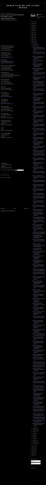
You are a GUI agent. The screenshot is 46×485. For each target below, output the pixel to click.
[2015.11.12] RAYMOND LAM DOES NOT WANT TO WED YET (39, 273)
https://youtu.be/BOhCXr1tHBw (7, 62)
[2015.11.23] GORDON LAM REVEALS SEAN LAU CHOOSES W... (38, 143)
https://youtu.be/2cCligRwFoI (6, 167)
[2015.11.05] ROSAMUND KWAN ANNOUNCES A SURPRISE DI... (38, 347)
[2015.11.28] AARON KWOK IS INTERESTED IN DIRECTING (39, 78)
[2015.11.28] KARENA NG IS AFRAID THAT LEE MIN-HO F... (39, 90)
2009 (33, 454)
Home (15, 208)
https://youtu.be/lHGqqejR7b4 (6, 124)
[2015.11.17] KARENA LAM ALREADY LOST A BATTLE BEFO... (38, 221)
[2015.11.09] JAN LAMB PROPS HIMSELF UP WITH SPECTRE (39, 304)
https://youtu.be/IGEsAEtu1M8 (7, 130)
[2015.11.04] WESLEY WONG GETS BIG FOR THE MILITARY (38, 378)
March (34, 440)
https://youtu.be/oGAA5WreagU (7, 69)
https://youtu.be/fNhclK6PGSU (7, 57)
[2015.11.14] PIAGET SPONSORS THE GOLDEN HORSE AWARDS (39, 245)
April (34, 438)
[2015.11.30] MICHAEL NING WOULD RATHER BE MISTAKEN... (38, 58)
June (34, 435)
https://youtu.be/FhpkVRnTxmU (7, 76)
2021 (33, 32)
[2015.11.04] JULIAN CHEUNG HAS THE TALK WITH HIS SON (39, 374)
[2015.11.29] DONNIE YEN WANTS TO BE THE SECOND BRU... (38, 65)
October (34, 428)
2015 (33, 42)
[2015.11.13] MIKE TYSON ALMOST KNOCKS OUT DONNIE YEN (38, 261)
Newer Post (3, 208)
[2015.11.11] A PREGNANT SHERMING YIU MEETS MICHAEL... (38, 295)
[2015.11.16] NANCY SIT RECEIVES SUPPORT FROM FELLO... (38, 236)
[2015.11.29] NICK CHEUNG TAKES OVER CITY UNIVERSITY (38, 70)
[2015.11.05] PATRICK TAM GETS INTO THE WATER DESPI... (38, 343)
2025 (33, 25)
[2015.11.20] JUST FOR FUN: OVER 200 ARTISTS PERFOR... (38, 164)
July (34, 433)
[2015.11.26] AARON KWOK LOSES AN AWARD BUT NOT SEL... (38, 121)
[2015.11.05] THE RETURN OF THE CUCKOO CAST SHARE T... (39, 351)
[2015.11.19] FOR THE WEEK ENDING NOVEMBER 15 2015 (38, 190)
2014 (33, 446)
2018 (33, 37)
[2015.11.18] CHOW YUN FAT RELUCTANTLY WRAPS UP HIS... (39, 206)
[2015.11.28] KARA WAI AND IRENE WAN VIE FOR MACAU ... (38, 95)
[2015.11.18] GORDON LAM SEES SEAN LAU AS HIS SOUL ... (38, 202)
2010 (33, 453)
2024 (33, 27)
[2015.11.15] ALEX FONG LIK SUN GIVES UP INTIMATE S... (38, 241)
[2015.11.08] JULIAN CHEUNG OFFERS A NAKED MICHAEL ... (39, 313)
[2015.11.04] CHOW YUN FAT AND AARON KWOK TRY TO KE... (39, 383)
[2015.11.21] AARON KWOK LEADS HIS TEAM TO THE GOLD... (38, 159)
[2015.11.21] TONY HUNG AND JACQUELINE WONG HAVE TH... (39, 155)
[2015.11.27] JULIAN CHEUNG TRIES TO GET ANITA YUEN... (39, 108)
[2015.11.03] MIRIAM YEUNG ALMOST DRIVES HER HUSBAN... (38, 399)
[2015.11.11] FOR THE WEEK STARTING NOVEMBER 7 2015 (38, 287)
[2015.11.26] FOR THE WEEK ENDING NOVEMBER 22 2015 (38, 117)
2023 (33, 28)
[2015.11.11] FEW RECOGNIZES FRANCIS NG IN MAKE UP (39, 291)
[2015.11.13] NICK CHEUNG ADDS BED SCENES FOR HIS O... (38, 266)
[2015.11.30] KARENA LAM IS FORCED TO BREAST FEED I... (39, 53)
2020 (33, 34)
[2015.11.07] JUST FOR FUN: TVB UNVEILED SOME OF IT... (38, 317)
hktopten (40, 14)
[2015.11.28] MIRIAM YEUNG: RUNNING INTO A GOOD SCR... (39, 86)
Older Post (26, 208)
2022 (33, 30)
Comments (34, 463)
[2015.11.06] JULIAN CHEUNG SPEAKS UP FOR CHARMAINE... (39, 331)
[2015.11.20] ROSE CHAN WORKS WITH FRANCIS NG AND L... (39, 177)
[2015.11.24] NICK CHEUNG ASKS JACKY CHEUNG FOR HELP (39, 130)
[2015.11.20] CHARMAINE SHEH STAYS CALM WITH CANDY (38, 168)
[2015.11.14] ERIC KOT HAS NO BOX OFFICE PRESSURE (38, 257)
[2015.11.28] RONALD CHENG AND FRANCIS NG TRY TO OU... (39, 74)
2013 (33, 447)
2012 (33, 449)
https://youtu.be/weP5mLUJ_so (7, 103)
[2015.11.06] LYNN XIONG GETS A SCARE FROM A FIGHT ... (38, 338)
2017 (33, 39)
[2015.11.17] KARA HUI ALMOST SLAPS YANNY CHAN (38, 229)
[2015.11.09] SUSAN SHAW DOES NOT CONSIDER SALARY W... (38, 309)
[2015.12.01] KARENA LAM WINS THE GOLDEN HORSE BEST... (39, 49)
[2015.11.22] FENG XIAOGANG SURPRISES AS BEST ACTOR (39, 147)
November (35, 46)
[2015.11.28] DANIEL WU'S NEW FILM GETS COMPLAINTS (38, 99)
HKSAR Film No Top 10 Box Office (23, 7)
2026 (33, 23)
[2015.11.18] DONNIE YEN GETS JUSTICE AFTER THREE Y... (38, 214)
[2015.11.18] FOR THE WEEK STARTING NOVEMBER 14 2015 (39, 198)
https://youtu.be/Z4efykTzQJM (6, 50)
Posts (32, 461)
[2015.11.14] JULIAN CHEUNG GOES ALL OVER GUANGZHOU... (39, 253)
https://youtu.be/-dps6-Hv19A (6, 96)
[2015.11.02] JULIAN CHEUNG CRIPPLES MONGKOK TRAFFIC (39, 424)
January (34, 443)
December (35, 44)
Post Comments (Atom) (10, 210)
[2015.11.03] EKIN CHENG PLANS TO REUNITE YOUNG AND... (38, 403)
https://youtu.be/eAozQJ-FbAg (6, 89)
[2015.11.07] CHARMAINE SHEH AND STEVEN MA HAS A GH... (38, 322)
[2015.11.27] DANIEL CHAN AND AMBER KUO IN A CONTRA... (38, 112)
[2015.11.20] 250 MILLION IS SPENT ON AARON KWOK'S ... (39, 173)
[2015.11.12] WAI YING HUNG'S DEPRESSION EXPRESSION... (38, 282)
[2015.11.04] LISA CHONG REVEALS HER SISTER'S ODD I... (38, 390)
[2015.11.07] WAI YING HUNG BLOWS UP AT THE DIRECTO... (39, 326)
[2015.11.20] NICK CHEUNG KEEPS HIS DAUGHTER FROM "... (38, 186)
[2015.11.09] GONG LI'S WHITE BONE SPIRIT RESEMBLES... (39, 300)
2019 (33, 35)
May (34, 436)
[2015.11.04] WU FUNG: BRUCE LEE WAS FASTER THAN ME (39, 369)
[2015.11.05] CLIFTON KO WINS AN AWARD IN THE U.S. (38, 359)
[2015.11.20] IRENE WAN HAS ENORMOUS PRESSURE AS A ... (39, 181)
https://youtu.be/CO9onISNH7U (7, 117)
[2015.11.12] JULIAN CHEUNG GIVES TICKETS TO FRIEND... (39, 278)
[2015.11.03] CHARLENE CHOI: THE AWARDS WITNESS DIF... (39, 411)
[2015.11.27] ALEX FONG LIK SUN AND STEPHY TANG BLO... (38, 103)
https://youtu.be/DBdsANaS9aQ (7, 110)
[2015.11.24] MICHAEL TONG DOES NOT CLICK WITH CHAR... (38, 134)
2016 (33, 41)
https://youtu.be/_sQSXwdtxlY (6, 137)
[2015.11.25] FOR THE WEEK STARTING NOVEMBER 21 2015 (39, 125)
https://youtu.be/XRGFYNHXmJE (7, 83)
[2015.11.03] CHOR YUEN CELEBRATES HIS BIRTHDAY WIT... (38, 394)
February (35, 442)
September (35, 429)
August (34, 431)
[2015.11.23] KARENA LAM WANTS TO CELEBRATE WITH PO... (38, 139)
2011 (33, 451)
